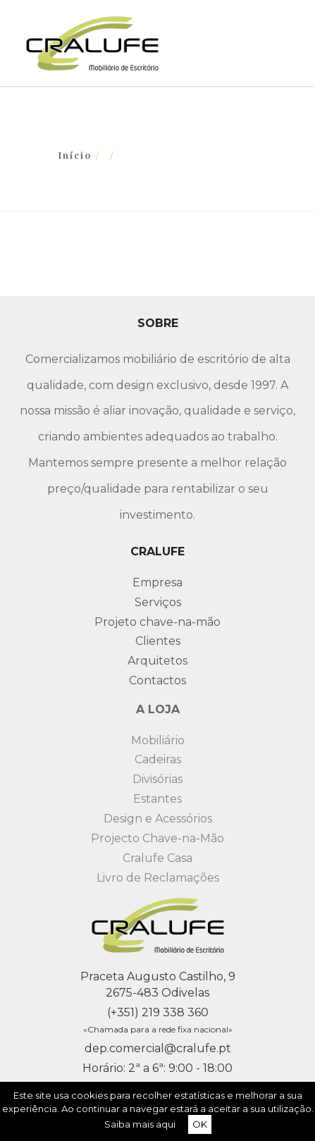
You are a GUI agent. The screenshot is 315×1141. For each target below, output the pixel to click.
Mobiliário (158, 740)
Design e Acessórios (158, 818)
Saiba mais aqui (139, 1124)
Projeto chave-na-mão (157, 622)
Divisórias (157, 779)
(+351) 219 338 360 (158, 1012)
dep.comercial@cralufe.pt (158, 1048)
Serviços (158, 602)
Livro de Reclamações (158, 877)
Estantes (157, 799)
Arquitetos (157, 660)
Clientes (157, 641)
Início (75, 155)
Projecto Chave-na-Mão (157, 838)
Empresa (157, 582)
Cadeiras (158, 759)
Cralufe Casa (157, 858)
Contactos (157, 680)
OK (199, 1124)
